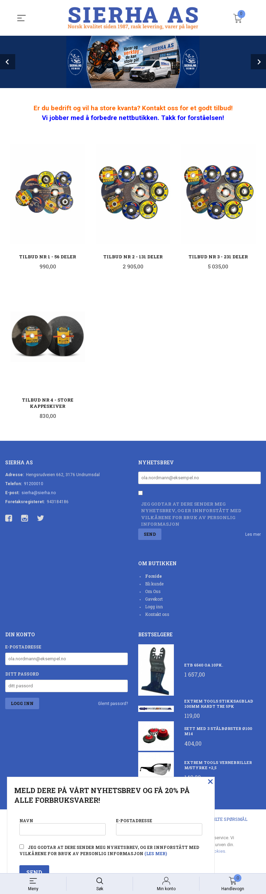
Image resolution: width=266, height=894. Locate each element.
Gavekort (154, 599)
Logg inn (154, 607)
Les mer (253, 535)
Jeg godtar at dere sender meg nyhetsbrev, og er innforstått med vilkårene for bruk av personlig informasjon (191, 514)
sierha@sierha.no (38, 493)
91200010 (33, 484)
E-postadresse (23, 647)
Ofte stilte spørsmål (221, 820)
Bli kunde (154, 584)
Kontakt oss (157, 615)
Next (258, 61)
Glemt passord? (113, 704)
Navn (62, 826)
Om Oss (153, 592)
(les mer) (155, 853)
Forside (153, 576)
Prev (7, 61)
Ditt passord (22, 674)
